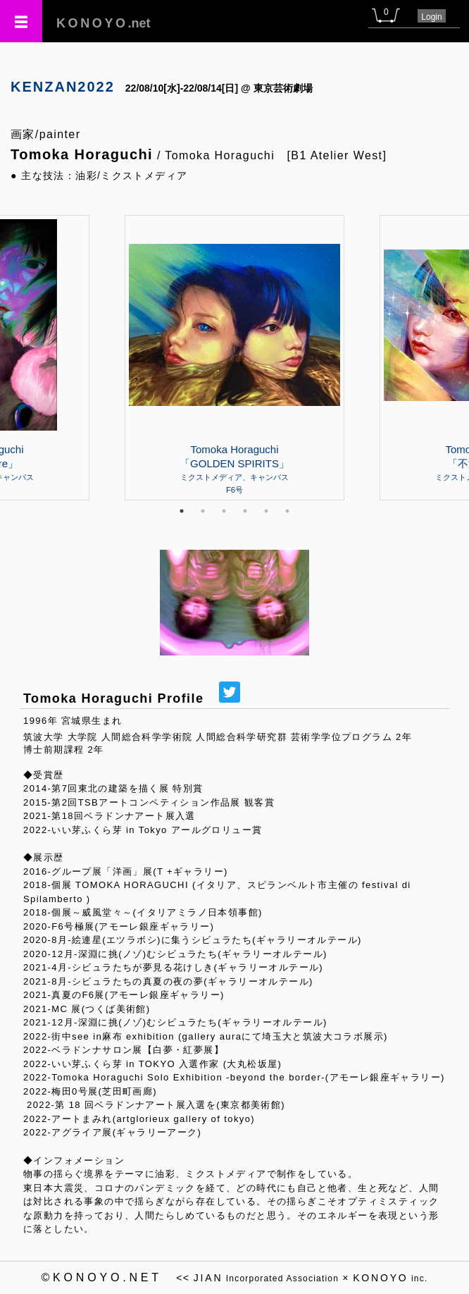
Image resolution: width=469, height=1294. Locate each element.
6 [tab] (287, 511)
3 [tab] (224, 511)
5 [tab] (266, 511)
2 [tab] (203, 511)
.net (103, 23)
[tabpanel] (234, 357)
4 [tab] (245, 511)
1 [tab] (182, 511)
